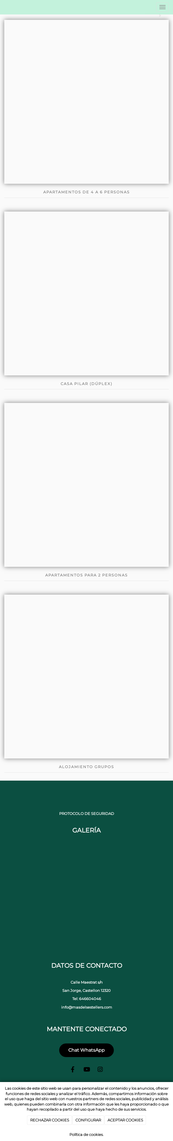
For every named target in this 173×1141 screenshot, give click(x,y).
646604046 (90, 999)
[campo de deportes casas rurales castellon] (142, 872)
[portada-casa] (31, 927)
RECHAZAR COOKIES (49, 1120)
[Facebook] (73, 1070)
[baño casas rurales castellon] (86, 927)
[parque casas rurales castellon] (86, 872)
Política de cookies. (86, 1134)
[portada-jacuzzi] (31, 872)
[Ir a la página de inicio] (3, 7)
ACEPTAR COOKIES (125, 1120)
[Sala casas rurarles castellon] (142, 927)
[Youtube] (86, 1070)
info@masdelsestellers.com (86, 1007)
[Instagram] (100, 1070)
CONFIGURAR (88, 1120)
